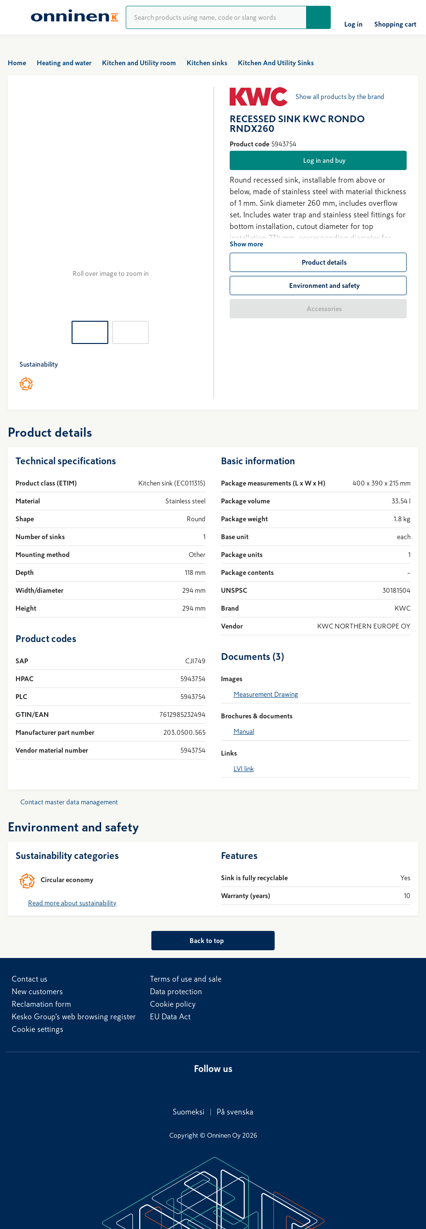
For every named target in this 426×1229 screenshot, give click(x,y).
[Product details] (318, 262)
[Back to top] (213, 940)
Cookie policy (173, 1004)
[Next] (194, 198)
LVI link (244, 768)
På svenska (235, 1111)
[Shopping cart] (395, 17)
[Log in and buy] (318, 160)
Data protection (176, 991)
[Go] (319, 17)
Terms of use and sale (185, 979)
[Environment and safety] (318, 285)
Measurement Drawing (266, 694)
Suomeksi (189, 1111)
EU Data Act (170, 1016)
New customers (37, 991)
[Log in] (353, 17)
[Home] (74, 17)
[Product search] (216, 17)
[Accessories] (318, 308)
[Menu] (15, 17)
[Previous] (27, 198)
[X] (211, 1087)
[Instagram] (250, 1087)
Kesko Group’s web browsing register (74, 1016)
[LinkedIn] (172, 1087)
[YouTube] (230, 1087)
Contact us (29, 979)
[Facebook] (192, 1087)
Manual (244, 731)
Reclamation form (41, 1004)
